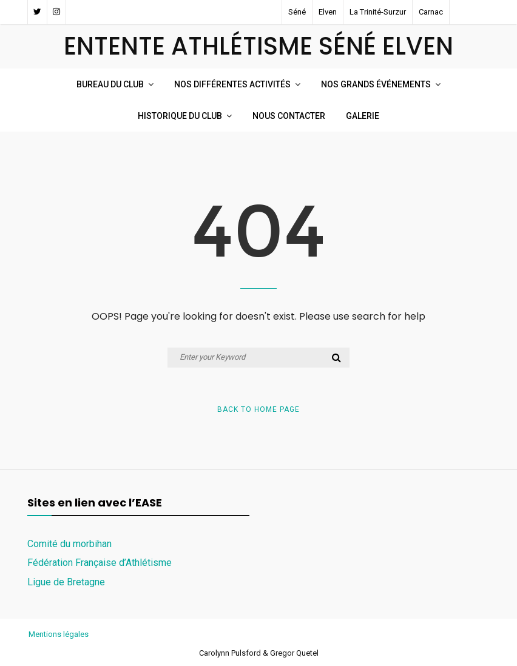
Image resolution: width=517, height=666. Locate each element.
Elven (328, 11)
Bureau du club (110, 84)
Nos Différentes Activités (232, 84)
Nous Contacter (288, 116)
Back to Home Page (258, 409)
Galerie (362, 116)
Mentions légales (59, 634)
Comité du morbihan (69, 544)
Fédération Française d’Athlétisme (99, 562)
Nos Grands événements (376, 84)
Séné (297, 11)
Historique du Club (180, 116)
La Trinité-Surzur (378, 11)
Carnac (431, 11)
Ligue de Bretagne (66, 582)
